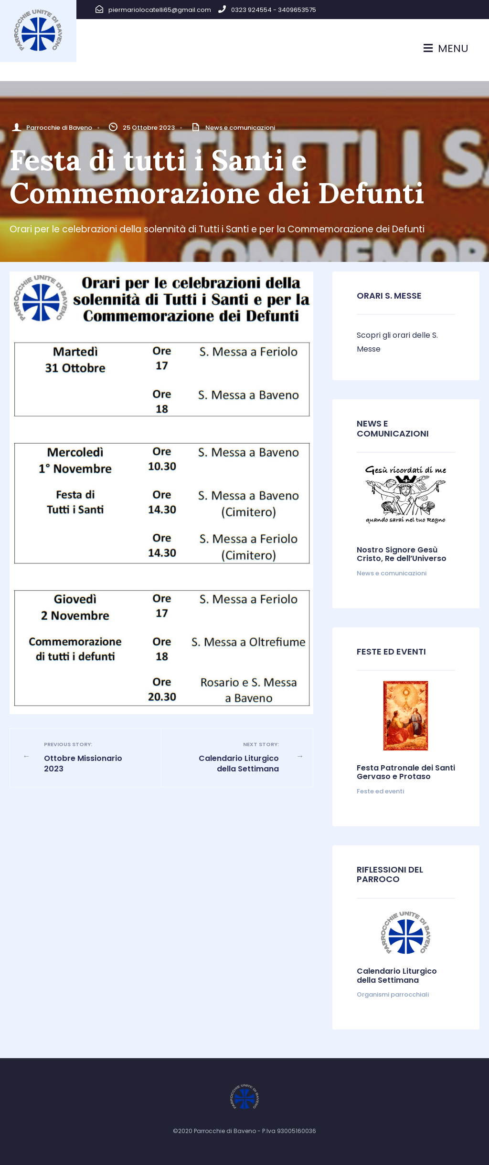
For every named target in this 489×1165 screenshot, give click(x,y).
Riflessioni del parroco (390, 874)
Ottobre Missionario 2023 (92, 757)
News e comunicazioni (240, 127)
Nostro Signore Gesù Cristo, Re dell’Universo (401, 554)
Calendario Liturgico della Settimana (231, 757)
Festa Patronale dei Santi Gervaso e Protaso (406, 772)
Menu (446, 48)
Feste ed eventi (380, 791)
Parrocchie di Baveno (59, 127)
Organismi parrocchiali (393, 994)
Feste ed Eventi (391, 651)
